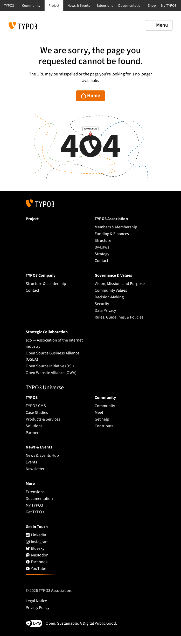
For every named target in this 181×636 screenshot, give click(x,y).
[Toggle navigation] (159, 25)
